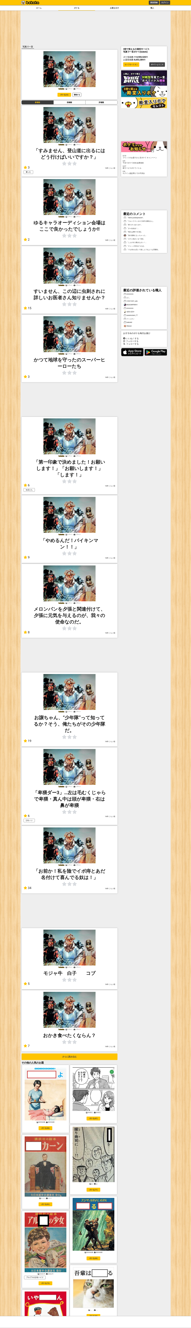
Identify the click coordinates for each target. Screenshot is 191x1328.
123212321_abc (131, 301)
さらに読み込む (69, 1057)
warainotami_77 (131, 315)
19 (27, 741)
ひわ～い (29, 820)
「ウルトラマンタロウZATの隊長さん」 (139, 221)
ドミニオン (129, 319)
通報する (77, 95)
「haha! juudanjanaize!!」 (134, 218)
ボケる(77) (93, 1190)
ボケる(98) (45, 1128)
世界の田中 (129, 312)
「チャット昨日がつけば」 (134, 246)
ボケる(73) (45, 1283)
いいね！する (131, 338)
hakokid (128, 322)
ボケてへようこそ (157, 64)
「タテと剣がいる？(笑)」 (134, 239)
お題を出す (114, 8)
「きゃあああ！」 (131, 228)
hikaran (128, 326)
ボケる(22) (64, 95)
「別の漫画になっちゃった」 (135, 235)
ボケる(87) (93, 1118)
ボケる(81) (45, 1204)
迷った (28, 172)
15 (27, 308)
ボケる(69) (93, 1258)
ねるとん (29, 490)
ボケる (76, 8)
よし (127, 297)
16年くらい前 (110, 168)
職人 (152, 8)
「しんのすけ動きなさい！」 (135, 242)
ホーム (39, 8)
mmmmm (129, 294)
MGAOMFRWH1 (131, 305)
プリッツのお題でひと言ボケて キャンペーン (144, 157)
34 (27, 888)
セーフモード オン (131, 64)
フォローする (131, 341)
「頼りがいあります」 (133, 225)
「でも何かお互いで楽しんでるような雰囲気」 (141, 249)
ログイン (165, 2)
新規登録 (154, 2)
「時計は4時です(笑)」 (133, 232)
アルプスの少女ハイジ (34, 1277)
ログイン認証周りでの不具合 (144, 172)
